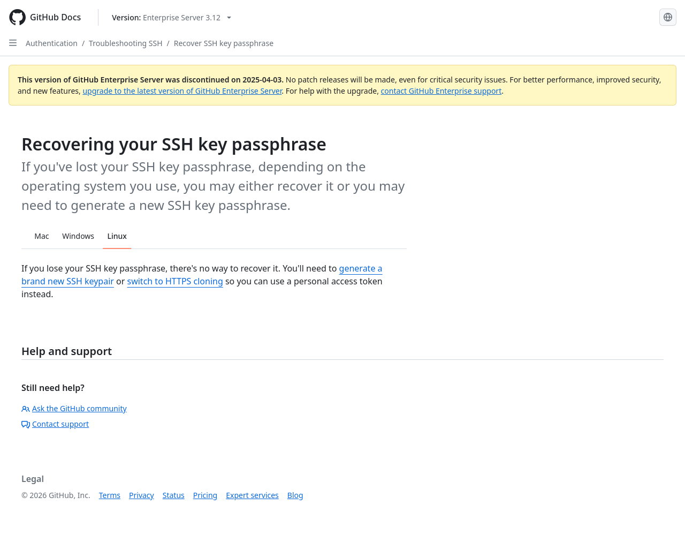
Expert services (252, 495)
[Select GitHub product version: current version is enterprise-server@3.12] (171, 17)
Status (174, 495)
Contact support (55, 424)
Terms (109, 495)
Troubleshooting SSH (125, 43)
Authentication (52, 43)
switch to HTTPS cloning (175, 281)
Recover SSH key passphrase (223, 43)
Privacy (141, 495)
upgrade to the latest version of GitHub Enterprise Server (181, 91)
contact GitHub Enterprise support (441, 91)
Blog (295, 495)
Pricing (205, 495)
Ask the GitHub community (74, 408)
